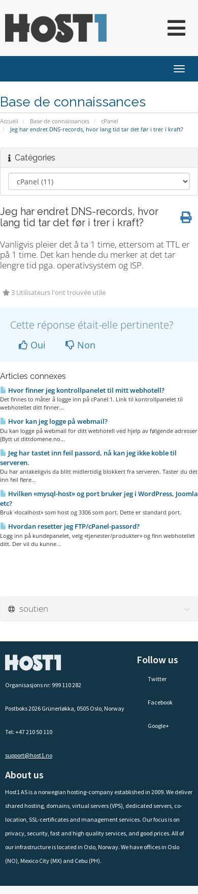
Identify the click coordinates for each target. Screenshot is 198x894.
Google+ (153, 725)
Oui (32, 345)
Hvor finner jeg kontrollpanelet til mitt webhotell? (82, 390)
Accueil (9, 121)
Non (80, 345)
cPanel (109, 121)
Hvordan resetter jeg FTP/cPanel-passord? (70, 526)
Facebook (155, 702)
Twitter (152, 679)
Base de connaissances (59, 121)
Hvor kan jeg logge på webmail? (54, 421)
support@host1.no (28, 755)
